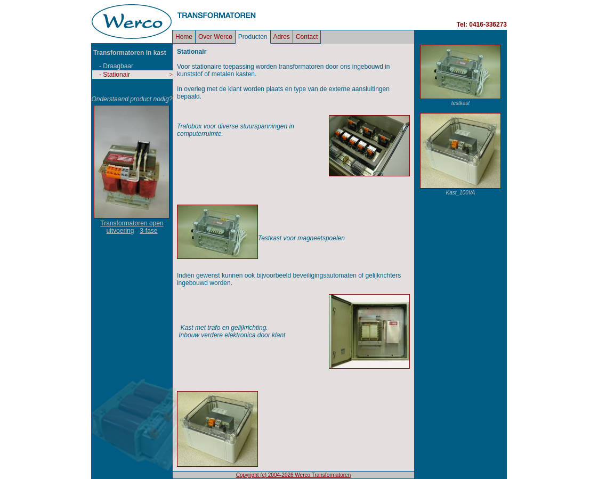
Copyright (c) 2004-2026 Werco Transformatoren (293, 475)
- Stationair (114, 74)
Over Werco (215, 36)
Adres (281, 36)
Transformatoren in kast (129, 52)
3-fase (148, 230)
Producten (253, 36)
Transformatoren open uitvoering (131, 227)
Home (183, 36)
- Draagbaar (116, 66)
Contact (307, 36)
